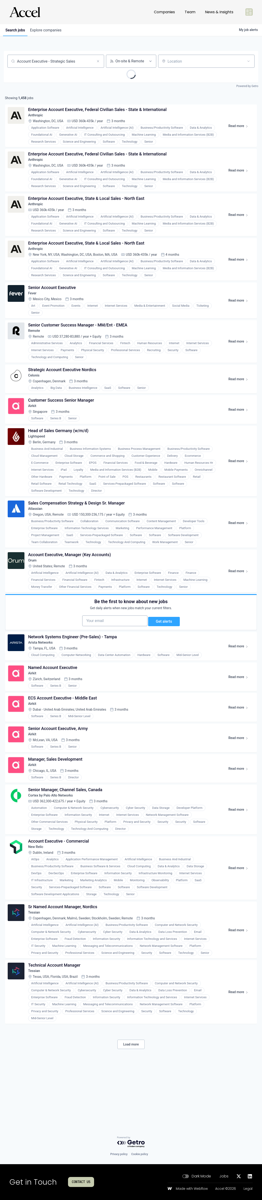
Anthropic (37, 117)
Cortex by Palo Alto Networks (53, 843)
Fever (33, 305)
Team (190, 12)
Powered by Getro (247, 86)
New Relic (37, 897)
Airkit (33, 425)
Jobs (223, 1176)
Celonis (35, 392)
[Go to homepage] (24, 12)
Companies (164, 12)
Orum (34, 587)
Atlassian (37, 533)
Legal (248, 1189)
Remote (35, 345)
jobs (16, 30)
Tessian (35, 965)
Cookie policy (139, 1154)
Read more (239, 129)
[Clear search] (98, 61)
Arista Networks (42, 678)
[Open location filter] (248, 61)
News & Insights (219, 12)
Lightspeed (38, 458)
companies (49, 30)
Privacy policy (118, 1154)
